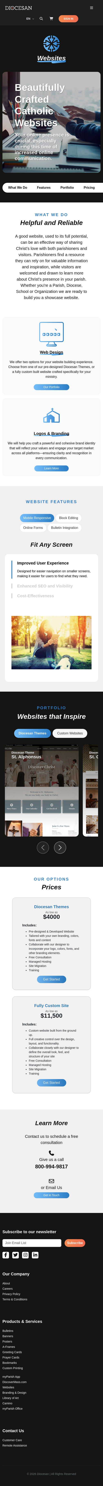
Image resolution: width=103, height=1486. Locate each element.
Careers (7, 1288)
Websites (8, 1387)
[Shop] (51, 19)
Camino (7, 1403)
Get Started (51, 979)
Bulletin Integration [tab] (64, 528)
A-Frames (8, 1346)
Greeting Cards (12, 1352)
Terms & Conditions (14, 1299)
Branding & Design (14, 1392)
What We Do (17, 187)
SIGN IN (68, 18)
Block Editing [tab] (68, 518)
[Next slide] (60, 847)
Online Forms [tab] (33, 528)
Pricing (89, 187)
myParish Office (12, 1408)
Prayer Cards (10, 1357)
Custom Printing (12, 1368)
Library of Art (10, 1398)
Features (44, 187)
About (6, 1283)
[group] (42, 790)
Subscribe (75, 1243)
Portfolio (67, 187)
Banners (7, 1336)
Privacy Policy (11, 1294)
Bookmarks (9, 1362)
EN (28, 18)
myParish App (11, 1376)
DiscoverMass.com (14, 1382)
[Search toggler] (41, 19)
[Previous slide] (43, 847)
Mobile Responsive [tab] (37, 518)
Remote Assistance (14, 1445)
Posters (7, 1341)
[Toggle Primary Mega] (91, 8)
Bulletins (7, 1330)
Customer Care (12, 1440)
